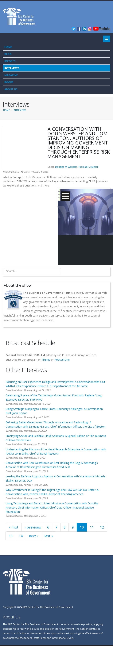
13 (11, 536)
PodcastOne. (62, 359)
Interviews (11, 68)
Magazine (11, 75)
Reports (10, 61)
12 (102, 527)
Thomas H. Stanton (88, 166)
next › (33, 536)
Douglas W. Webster (66, 166)
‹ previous (33, 527)
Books (8, 82)
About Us (11, 89)
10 (82, 527)
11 (92, 527)
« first (13, 527)
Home (8, 47)
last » (48, 536)
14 (21, 536)
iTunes (46, 359)
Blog (7, 54)
